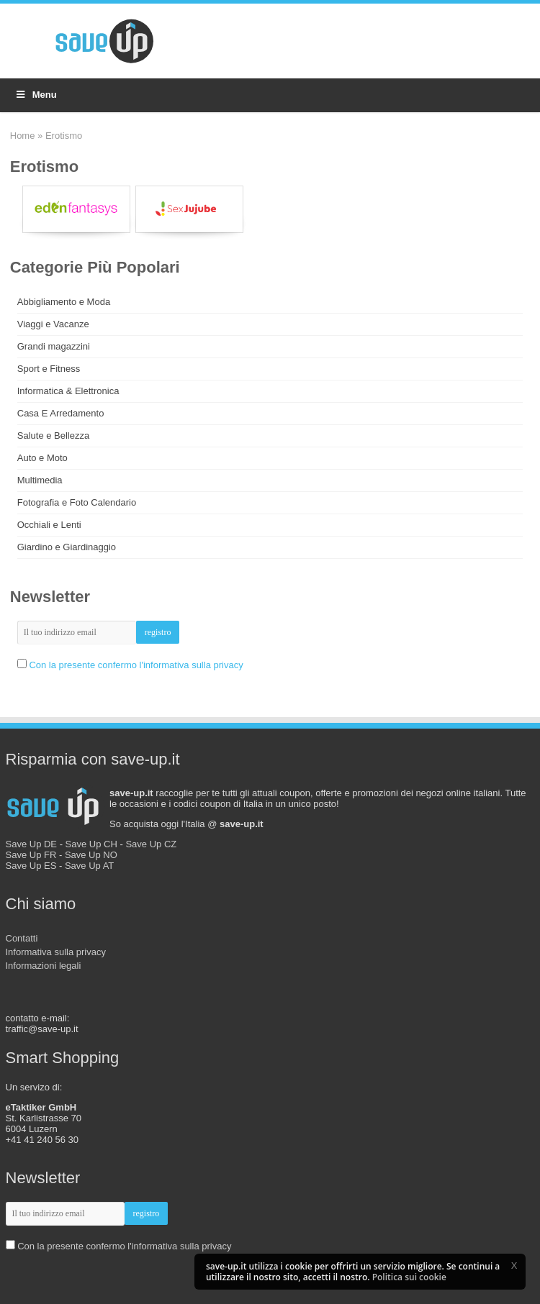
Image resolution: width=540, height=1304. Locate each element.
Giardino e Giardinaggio (66, 547)
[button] (514, 1265)
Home (22, 135)
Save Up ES (31, 865)
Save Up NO (91, 854)
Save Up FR (31, 854)
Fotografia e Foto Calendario (76, 502)
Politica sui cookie (409, 1277)
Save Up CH (91, 844)
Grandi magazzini (53, 346)
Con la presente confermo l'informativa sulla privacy (136, 665)
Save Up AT (89, 865)
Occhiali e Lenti (49, 524)
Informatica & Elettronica (68, 391)
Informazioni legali (43, 965)
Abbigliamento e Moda (63, 301)
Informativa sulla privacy (56, 952)
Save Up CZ (150, 844)
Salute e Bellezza (53, 435)
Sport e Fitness (48, 368)
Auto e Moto (42, 457)
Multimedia (40, 480)
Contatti (22, 938)
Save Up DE (32, 844)
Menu (35, 94)
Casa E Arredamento (60, 413)
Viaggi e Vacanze (53, 324)
